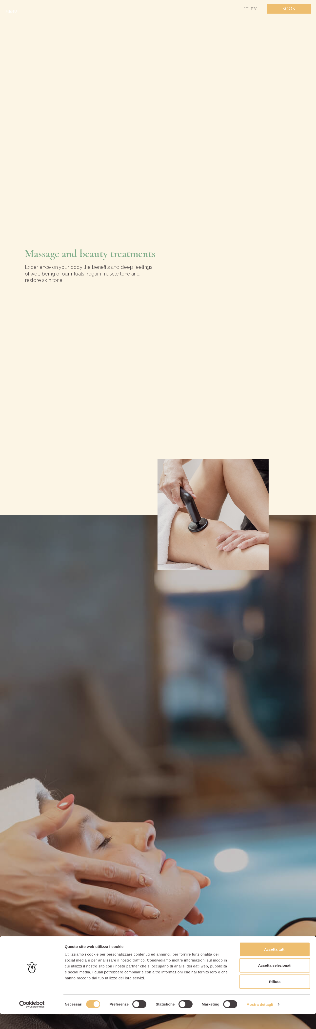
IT (246, 8)
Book (289, 9)
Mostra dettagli (259, 1019)
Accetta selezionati (274, 980)
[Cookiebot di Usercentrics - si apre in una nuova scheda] (32, 1019)
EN (254, 8)
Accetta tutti (275, 964)
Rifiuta (275, 996)
